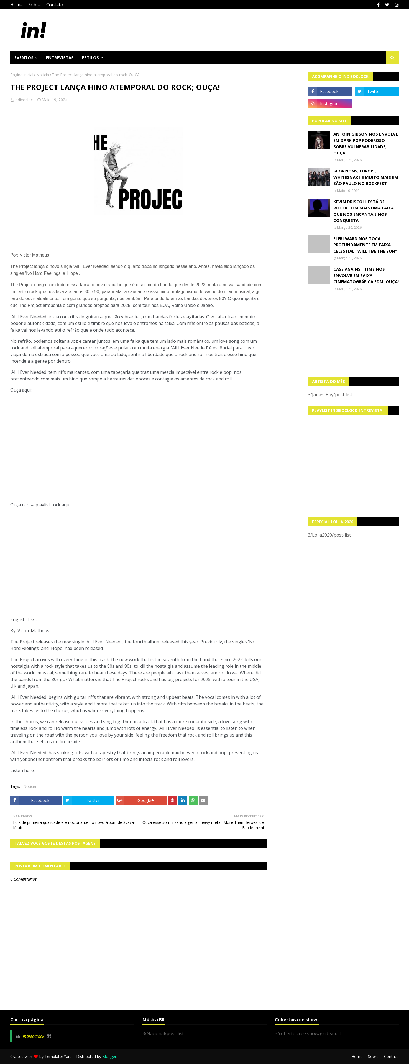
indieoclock (25, 99)
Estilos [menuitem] (90, 57)
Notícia (42, 74)
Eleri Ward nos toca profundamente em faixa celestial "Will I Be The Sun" (365, 245)
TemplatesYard (58, 1056)
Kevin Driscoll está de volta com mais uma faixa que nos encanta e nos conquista (363, 211)
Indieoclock (33, 1036)
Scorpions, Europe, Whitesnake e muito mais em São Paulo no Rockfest (365, 177)
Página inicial (21, 74)
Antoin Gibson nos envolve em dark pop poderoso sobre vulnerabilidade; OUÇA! (365, 143)
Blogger (109, 1056)
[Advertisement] (353, 334)
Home (16, 5)
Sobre (34, 5)
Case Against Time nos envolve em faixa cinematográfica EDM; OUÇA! (366, 275)
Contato (54, 5)
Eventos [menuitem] (24, 57)
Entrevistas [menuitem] (60, 57)
